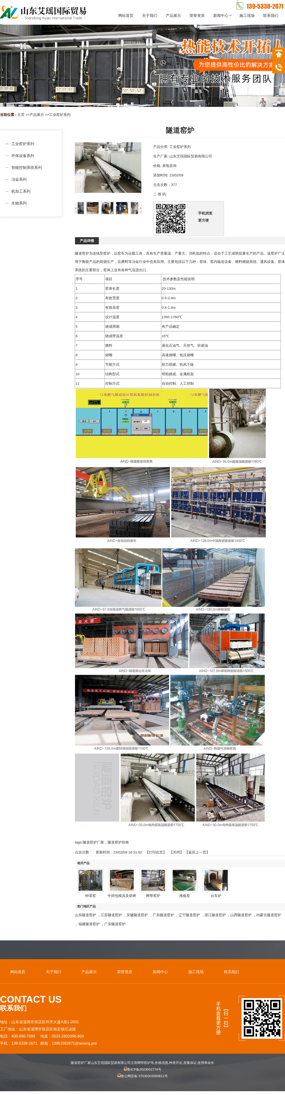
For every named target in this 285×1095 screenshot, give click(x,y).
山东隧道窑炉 (85, 915)
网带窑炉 (153, 896)
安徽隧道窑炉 (137, 915)
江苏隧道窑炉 (111, 915)
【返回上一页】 (197, 852)
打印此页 (156, 852)
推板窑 (184, 896)
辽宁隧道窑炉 (189, 915)
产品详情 (87, 241)
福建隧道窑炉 (89, 924)
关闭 (176, 852)
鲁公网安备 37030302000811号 (142, 1080)
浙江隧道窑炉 (215, 915)
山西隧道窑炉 (241, 915)
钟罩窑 (90, 896)
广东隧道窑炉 (163, 915)
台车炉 (216, 896)
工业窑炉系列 (60, 115)
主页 (20, 115)
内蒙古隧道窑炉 (268, 915)
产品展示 (37, 115)
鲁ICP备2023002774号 (142, 1069)
